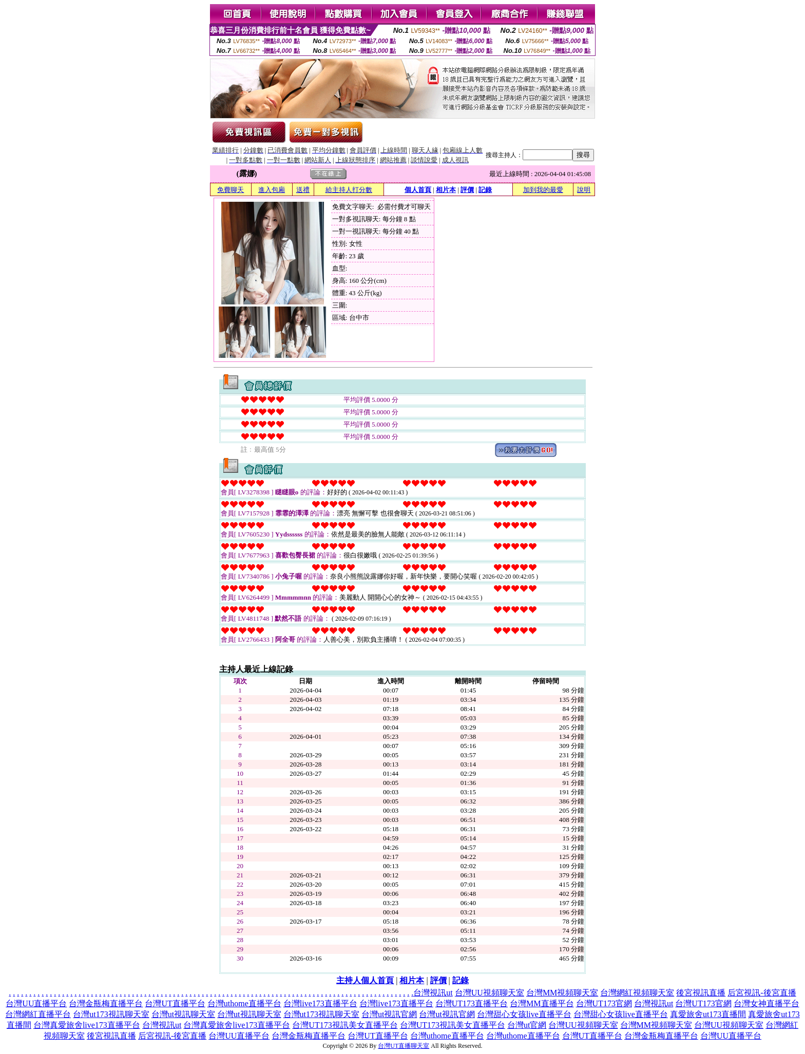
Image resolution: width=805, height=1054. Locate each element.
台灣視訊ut (432, 992)
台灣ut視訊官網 (389, 1014)
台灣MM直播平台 (541, 1003)
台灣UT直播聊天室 (403, 1045)
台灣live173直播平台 (320, 1003)
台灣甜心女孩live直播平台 (524, 1014)
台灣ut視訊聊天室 (183, 1014)
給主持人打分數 (348, 190)
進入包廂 (271, 190)
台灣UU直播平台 (36, 1003)
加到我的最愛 (543, 190)
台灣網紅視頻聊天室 (637, 992)
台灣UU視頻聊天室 (489, 992)
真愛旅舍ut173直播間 (708, 1014)
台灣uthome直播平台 (244, 1003)
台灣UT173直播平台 (471, 1003)
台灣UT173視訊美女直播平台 (344, 1025)
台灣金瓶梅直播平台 (106, 1003)
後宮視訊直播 (700, 992)
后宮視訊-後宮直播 (761, 992)
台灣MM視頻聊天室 (562, 992)
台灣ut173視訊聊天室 (111, 1014)
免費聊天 (230, 190)
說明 (583, 190)
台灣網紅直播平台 (38, 1014)
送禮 (303, 190)
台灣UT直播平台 (175, 1003)
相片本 (446, 190)
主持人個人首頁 (365, 980)
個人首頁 (418, 190)
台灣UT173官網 (604, 1003)
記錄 (485, 190)
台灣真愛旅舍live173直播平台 (86, 1025)
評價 (467, 190)
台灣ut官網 (526, 1025)
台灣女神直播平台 (766, 1003)
